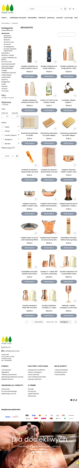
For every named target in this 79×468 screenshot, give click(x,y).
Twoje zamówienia (61, 370)
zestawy (4, 86)
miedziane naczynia (8, 73)
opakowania (5, 77)
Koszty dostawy (33, 374)
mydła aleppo (6, 75)
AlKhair (7, 131)
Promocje (5, 91)
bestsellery (5, 53)
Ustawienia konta (60, 372)
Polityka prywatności (9, 374)
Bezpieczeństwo (7, 379)
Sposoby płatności (34, 379)
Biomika (7, 144)
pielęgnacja (5, 82)
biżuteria (7, 40)
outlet (3, 84)
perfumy (4, 79)
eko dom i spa (6, 62)
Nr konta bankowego (9, 391)
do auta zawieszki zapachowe (10, 50)
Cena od (4, 113)
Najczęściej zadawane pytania (12, 377)
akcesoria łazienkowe (8, 37)
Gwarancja (5, 389)
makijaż (4, 70)
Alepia (7, 127)
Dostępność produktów (36, 370)
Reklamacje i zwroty (8, 394)
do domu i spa (9, 42)
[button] (65, 8)
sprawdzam (39, 451)
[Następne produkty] (65, 322)
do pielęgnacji (9, 47)
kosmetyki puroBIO (8, 64)
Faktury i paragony (35, 372)
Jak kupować (6, 370)
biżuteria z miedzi (7, 55)
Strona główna (5, 23)
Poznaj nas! (32, 391)
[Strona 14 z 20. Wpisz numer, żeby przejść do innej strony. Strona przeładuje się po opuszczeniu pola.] (52, 322)
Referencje (32, 396)
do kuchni (7, 44)
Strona (48, 322)
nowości (4, 89)
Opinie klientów (33, 394)
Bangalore (8, 139)
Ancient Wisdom (11, 135)
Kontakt (31, 389)
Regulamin (5, 372)
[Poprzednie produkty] (37, 322)
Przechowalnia (59, 374)
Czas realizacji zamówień (37, 377)
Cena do (15, 113)
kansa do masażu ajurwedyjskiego (7, 67)
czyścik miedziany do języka (9, 59)
